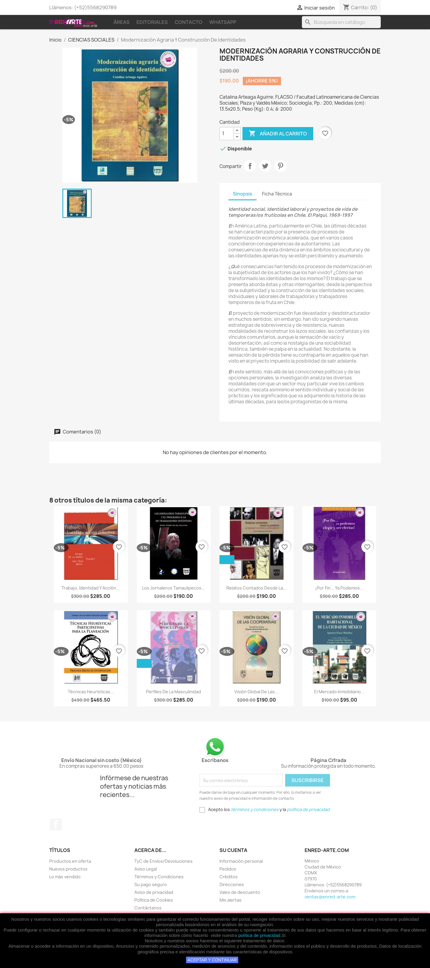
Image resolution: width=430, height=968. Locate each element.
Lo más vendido (65, 877)
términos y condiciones (255, 809)
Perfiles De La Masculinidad (173, 691)
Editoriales (152, 22)
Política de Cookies (153, 900)
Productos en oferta (70, 861)
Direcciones (231, 884)
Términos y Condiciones (159, 877)
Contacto (188, 22)
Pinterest (280, 166)
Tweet (265, 166)
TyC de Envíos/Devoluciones (163, 861)
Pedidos (227, 869)
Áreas (121, 22)
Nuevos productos (68, 869)
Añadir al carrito (278, 134)
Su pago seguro (150, 884)
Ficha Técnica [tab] (277, 194)
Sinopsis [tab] (242, 194)
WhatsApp (222, 22)
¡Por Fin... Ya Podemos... (339, 588)
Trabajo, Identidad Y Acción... (91, 588)
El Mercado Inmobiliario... (339, 691)
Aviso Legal (145, 869)
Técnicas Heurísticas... (91, 691)
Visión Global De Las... (256, 691)
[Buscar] (341, 22)
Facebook (56, 824)
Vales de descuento (239, 892)
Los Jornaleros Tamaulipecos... (173, 588)
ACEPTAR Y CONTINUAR (212, 960)
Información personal (241, 861)
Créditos (228, 877)
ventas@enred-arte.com (330, 897)
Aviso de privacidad (153, 892)
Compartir (250, 166)
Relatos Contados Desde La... (256, 588)
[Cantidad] (226, 133)
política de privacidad (259, 935)
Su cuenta (233, 850)
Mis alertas (230, 900)
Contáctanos (148, 908)
